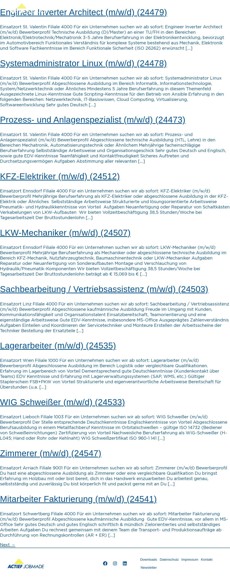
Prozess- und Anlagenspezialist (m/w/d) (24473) (92, 119)
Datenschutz (169, 559)
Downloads (148, 559)
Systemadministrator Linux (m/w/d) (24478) (83, 63)
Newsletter (149, 567)
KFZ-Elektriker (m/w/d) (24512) (60, 176)
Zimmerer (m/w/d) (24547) (50, 453)
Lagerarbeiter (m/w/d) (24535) (58, 345)
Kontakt (206, 559)
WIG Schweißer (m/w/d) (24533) (62, 402)
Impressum (189, 559)
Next (7, 545)
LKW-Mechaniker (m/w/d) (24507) (65, 232)
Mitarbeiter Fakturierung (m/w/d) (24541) (78, 499)
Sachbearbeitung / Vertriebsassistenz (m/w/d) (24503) (104, 289)
